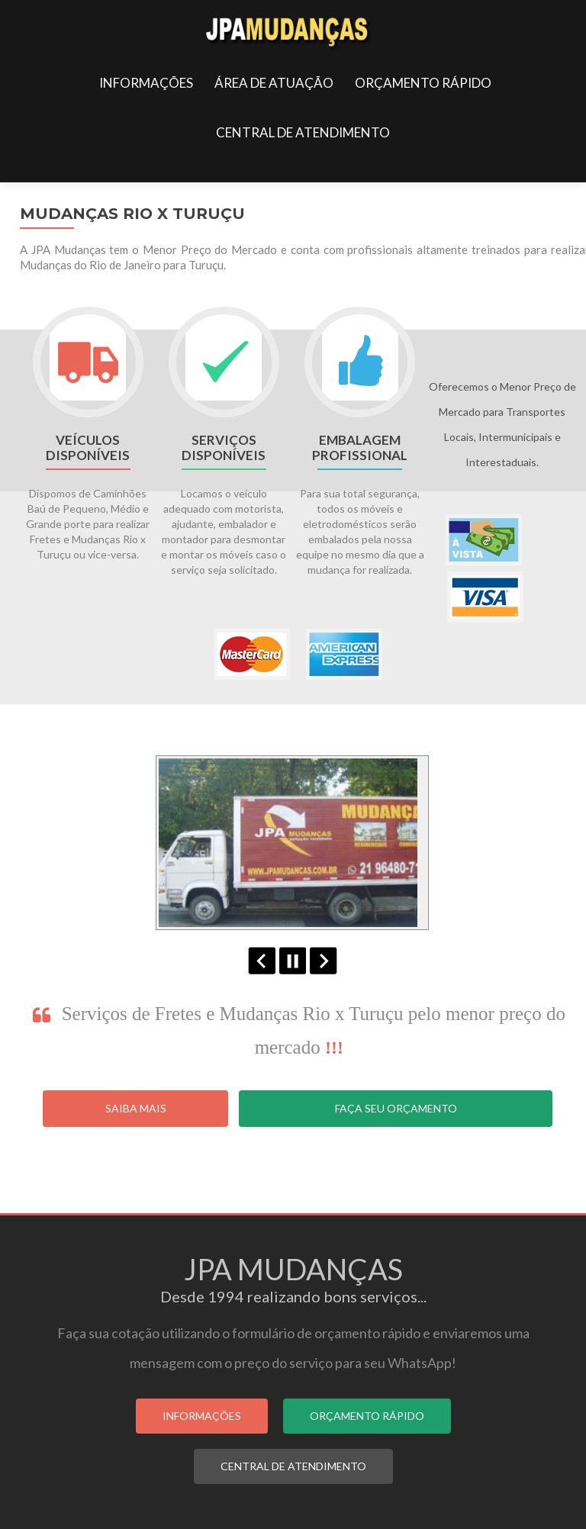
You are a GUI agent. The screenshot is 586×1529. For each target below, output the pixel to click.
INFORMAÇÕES (146, 83)
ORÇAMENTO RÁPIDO (423, 83)
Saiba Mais (135, 1108)
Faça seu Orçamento (396, 1108)
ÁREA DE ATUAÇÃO (273, 83)
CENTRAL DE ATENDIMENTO (303, 132)
